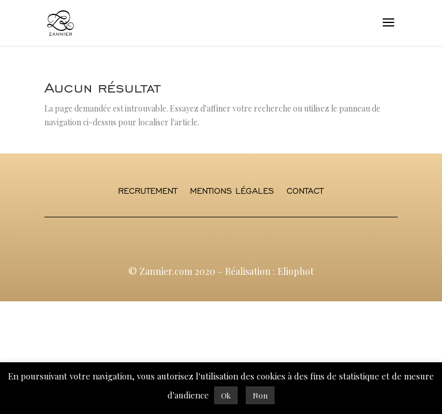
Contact (305, 191)
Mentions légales (232, 191)
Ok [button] (226, 395)
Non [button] (260, 395)
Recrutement (147, 191)
